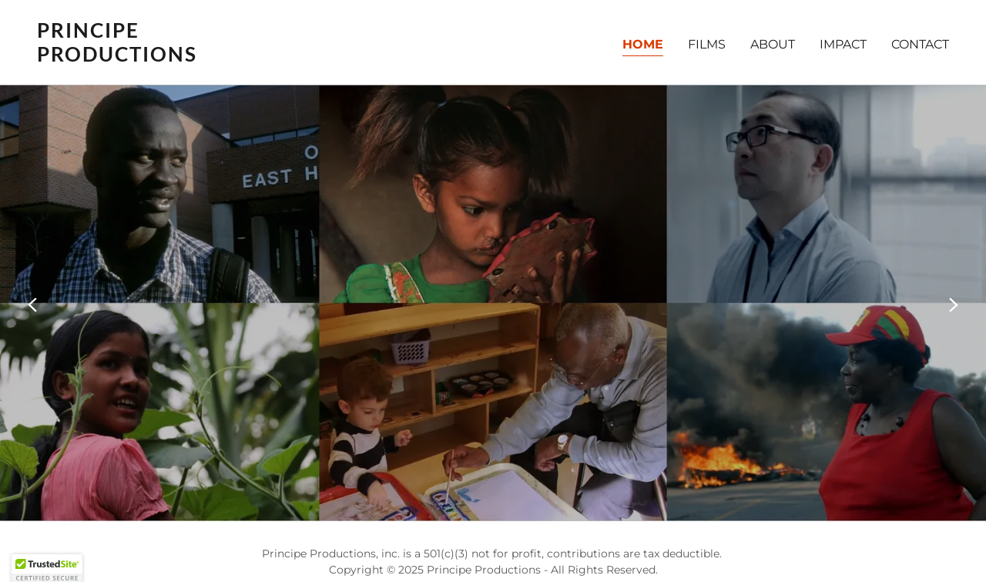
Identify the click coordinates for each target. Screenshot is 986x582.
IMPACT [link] (843, 44)
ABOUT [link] (772, 44)
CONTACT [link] (920, 44)
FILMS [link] (707, 44)
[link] (259, 57)
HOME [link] (642, 44)
